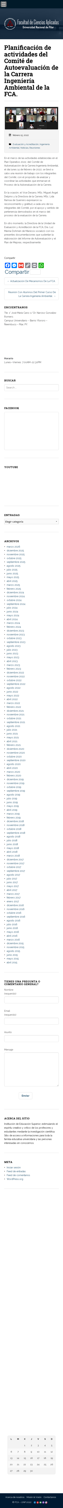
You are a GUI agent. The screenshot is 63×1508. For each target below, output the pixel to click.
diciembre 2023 (15, 630)
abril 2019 (12, 810)
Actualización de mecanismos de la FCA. (31, 281)
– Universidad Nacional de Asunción (31, 1279)
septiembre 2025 (16, 562)
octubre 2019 (14, 787)
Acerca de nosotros (14, 1497)
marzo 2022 (13, 703)
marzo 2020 (13, 772)
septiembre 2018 (16, 833)
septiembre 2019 (16, 790)
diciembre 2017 (15, 859)
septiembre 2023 (16, 642)
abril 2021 (12, 741)
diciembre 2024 (15, 592)
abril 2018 (12, 851)
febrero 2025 (14, 588)
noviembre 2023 (16, 634)
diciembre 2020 (15, 749)
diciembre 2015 (15, 943)
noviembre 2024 (16, 596)
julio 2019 (12, 798)
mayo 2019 (13, 806)
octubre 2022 (14, 680)
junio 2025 (12, 573)
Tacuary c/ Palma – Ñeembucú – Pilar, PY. (31, 1234)
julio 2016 (12, 924)
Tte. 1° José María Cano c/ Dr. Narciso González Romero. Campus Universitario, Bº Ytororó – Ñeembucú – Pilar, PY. (31, 1227)
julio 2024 (12, 607)
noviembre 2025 (16, 554)
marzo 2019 (13, 813)
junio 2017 (12, 882)
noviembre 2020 (16, 752)
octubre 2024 (14, 600)
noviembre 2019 (15, 783)
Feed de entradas (16, 1171)
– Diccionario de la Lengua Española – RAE (31, 1426)
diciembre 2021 (15, 710)
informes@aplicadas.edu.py (32, 1263)
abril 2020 (12, 768)
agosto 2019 (13, 794)
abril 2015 (12, 962)
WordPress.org (15, 1179)
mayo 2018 (13, 848)
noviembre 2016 (16, 909)
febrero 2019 (14, 817)
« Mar (30, 1478)
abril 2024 (12, 619)
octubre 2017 (14, 867)
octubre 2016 (14, 913)
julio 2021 (12, 729)
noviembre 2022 (16, 676)
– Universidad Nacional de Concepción (31, 1293)
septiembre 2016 (16, 916)
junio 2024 (12, 611)
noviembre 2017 (15, 863)
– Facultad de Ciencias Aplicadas (31, 1323)
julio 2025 (12, 569)
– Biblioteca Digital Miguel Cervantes (31, 1371)
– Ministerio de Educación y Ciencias (31, 1390)
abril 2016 (12, 935)
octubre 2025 (14, 558)
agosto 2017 (13, 874)
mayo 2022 (13, 695)
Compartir (23, 272)
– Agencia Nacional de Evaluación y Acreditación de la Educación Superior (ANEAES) (31, 1401)
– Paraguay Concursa (31, 1422)
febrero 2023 (14, 668)
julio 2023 (12, 649)
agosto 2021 (13, 726)
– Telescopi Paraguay (31, 1419)
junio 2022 (12, 691)
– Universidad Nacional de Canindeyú (31, 1304)
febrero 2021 (14, 745)
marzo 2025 (13, 585)
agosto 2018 (13, 836)
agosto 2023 (13, 646)
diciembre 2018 (15, 821)
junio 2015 (12, 955)
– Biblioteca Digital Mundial (31, 1364)
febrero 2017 (13, 897)
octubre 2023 (14, 638)
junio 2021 (12, 733)
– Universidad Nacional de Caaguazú (31, 1290)
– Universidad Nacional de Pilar (31, 1276)
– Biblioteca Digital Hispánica (31, 1368)
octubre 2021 (14, 718)
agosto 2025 (13, 565)
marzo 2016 (13, 939)
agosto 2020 (14, 764)
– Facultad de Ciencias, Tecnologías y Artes (31, 1348)
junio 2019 (12, 802)
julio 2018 (12, 840)
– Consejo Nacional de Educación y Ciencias (31, 1394)
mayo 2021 (13, 737)
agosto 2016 (13, 920)
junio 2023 (12, 653)
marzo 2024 (13, 623)
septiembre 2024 (16, 604)
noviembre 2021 (15, 714)
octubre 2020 (14, 756)
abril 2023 (12, 661)
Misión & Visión (34, 1497)
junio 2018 (12, 844)
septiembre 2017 (16, 871)
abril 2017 (12, 890)
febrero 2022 (14, 707)
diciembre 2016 (15, 905)
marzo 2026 (13, 546)
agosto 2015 (13, 951)
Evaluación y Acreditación (26, 144)
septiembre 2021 (16, 722)
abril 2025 (12, 581)
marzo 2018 (13, 855)
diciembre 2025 (15, 550)
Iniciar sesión (14, 1167)
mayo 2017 (13, 886)
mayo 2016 (13, 932)
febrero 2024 (14, 626)
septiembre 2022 (16, 684)
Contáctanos (50, 1497)
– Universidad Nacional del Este (31, 1283)
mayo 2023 (13, 657)
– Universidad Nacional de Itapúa (31, 1286)
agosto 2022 (13, 688)
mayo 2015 (13, 958)
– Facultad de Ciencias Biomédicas (31, 1352)
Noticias (24, 148)
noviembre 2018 (16, 825)
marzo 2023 (13, 665)
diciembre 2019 (15, 779)
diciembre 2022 (15, 672)
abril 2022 (12, 699)
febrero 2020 (14, 775)
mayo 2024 (13, 615)
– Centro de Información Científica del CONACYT (31, 1415)
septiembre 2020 (16, 760)
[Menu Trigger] (4, 4)
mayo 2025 (13, 577)
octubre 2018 (14, 829)
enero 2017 (13, 901)
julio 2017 (12, 878)
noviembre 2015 (15, 947)
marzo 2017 (13, 894)
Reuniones (34, 148)
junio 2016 (12, 928)
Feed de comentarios (18, 1175)
